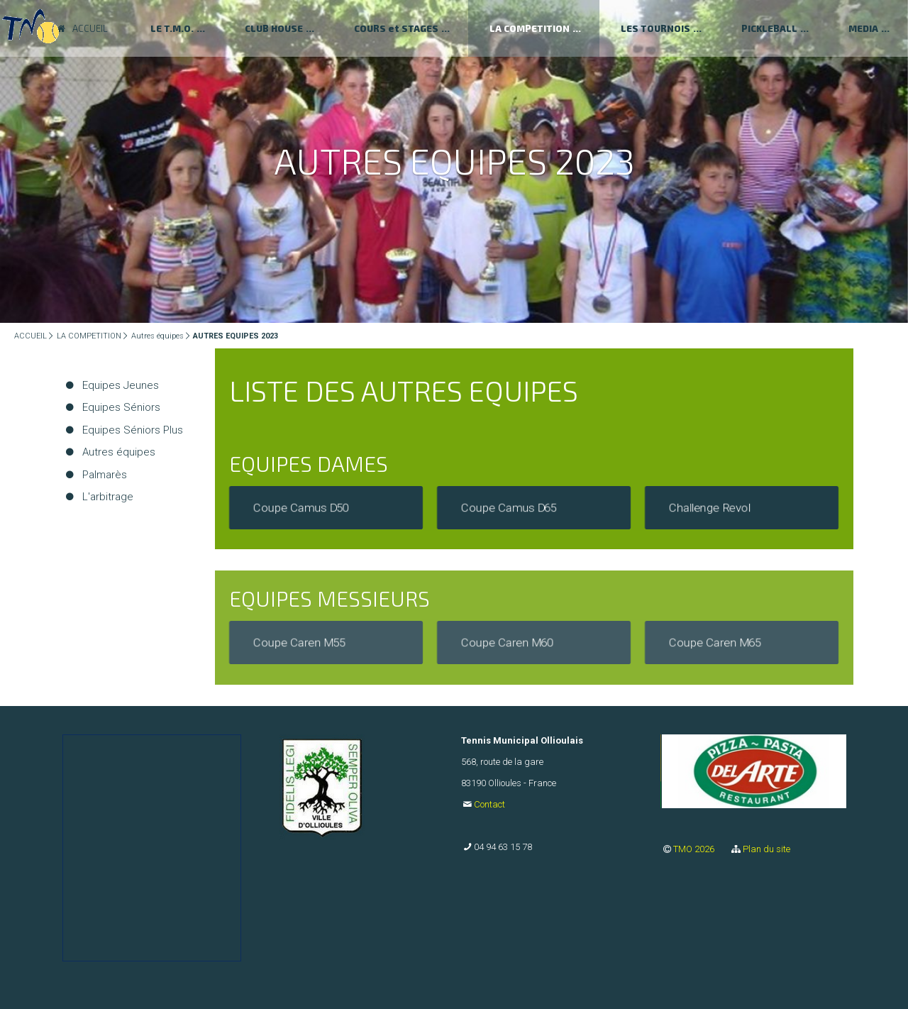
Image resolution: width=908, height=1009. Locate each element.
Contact (489, 804)
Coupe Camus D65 (509, 507)
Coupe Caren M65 (715, 642)
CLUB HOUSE (274, 28)
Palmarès (104, 474)
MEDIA (863, 28)
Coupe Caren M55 (299, 642)
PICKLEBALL (769, 28)
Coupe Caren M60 (507, 642)
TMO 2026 (694, 849)
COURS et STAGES (396, 28)
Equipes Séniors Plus (132, 430)
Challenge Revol (710, 507)
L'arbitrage (107, 496)
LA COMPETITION (529, 28)
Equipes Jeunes (120, 385)
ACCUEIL (30, 336)
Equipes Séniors (121, 407)
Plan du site (766, 849)
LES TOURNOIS (655, 28)
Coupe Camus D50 (301, 507)
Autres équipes (157, 336)
